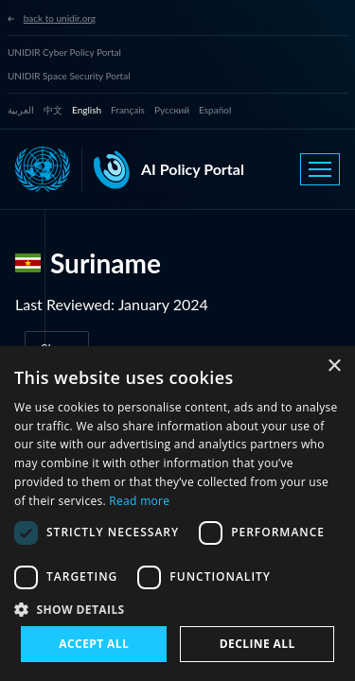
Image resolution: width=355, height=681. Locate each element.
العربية (21, 109)
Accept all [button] (94, 644)
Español (215, 109)
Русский (171, 109)
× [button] (334, 366)
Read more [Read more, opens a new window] (139, 501)
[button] (177, 609)
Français (128, 109)
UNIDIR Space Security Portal (69, 75)
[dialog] (177, 513)
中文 (53, 109)
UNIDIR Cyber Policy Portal (64, 52)
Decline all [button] (257, 644)
